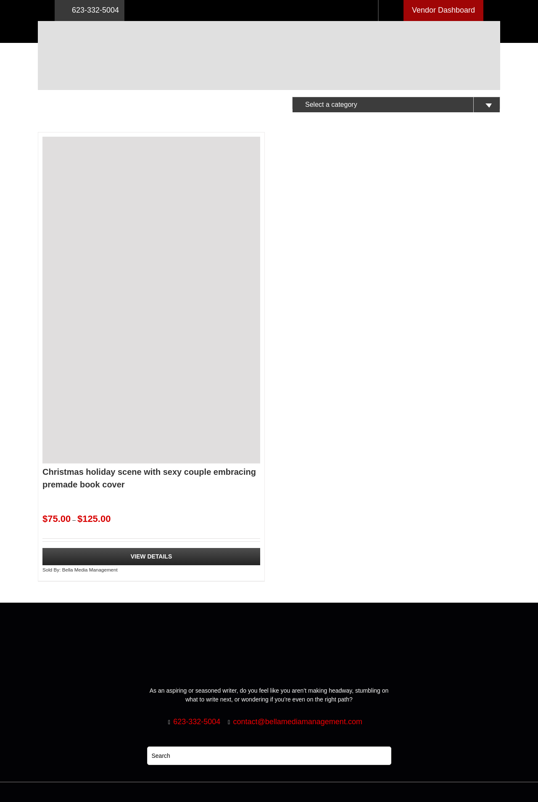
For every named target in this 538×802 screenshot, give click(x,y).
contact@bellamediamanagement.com (297, 721)
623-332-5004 (89, 10)
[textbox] (396, 104)
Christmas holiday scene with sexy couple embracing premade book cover (149, 478)
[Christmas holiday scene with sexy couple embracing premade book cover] (151, 300)
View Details (151, 556)
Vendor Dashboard (443, 10)
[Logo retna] (269, 24)
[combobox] (396, 103)
